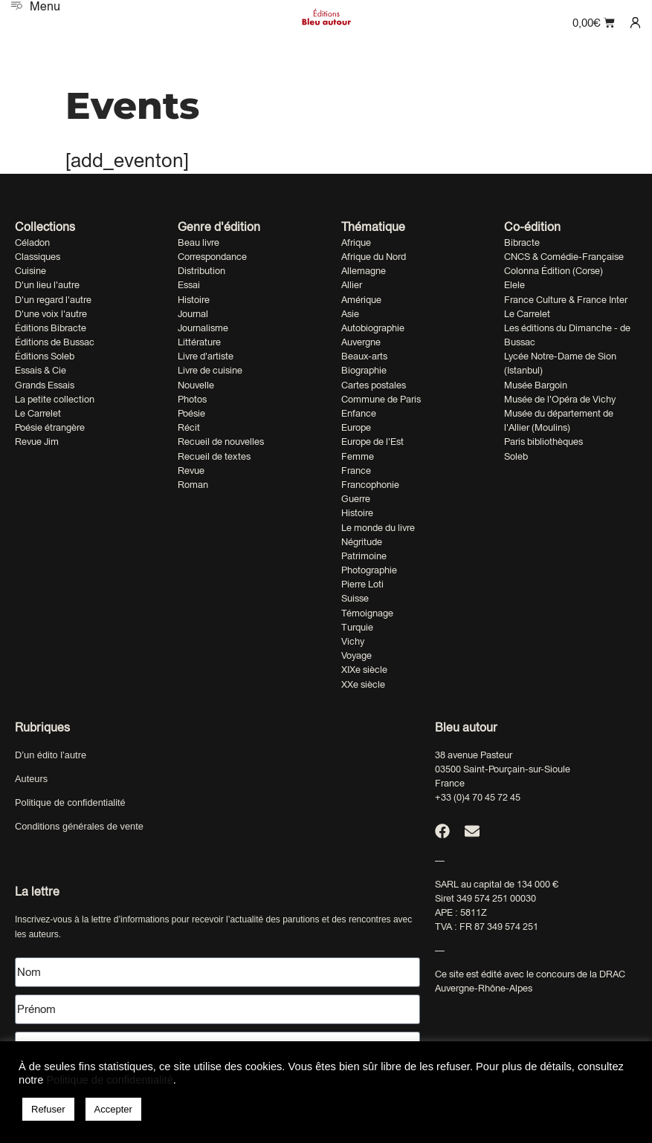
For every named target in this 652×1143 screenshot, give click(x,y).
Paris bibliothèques (543, 441)
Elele (514, 284)
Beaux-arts (364, 356)
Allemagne (363, 270)
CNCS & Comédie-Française (564, 256)
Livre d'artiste (205, 356)
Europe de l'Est (372, 441)
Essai (189, 284)
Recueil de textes (214, 456)
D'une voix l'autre (51, 313)
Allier (351, 284)
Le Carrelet (38, 413)
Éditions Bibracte (50, 327)
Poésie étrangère (50, 427)
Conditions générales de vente (79, 826)
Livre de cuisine (210, 370)
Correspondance (212, 256)
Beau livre (198, 242)
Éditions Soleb (44, 356)
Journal (193, 313)
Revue (191, 470)
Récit (189, 427)
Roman (193, 484)
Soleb (516, 456)
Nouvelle (196, 385)
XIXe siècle (364, 669)
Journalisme (203, 327)
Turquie (357, 627)
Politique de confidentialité (70, 802)
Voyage (356, 655)
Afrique (356, 242)
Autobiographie (372, 327)
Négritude (361, 541)
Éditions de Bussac (54, 342)
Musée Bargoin (535, 385)
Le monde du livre (378, 527)
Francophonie (370, 484)
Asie (350, 313)
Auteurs (31, 778)
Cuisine (30, 270)
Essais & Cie (40, 370)
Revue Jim (37, 441)
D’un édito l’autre (50, 755)
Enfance (358, 413)
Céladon (32, 242)
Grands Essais (44, 385)
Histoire (194, 299)
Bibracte (522, 242)
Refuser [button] (48, 1109)
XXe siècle (363, 684)
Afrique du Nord (373, 256)
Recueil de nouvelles (221, 441)
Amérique (361, 299)
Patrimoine (364, 555)
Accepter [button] (113, 1109)
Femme (357, 456)
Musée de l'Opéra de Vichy (560, 399)
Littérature (199, 342)
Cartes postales (373, 385)
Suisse (355, 598)
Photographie (369, 570)
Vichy (352, 641)
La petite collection (54, 399)
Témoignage (367, 613)
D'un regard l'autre (53, 299)
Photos (192, 399)
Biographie (364, 370)
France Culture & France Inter (565, 299)
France (356, 470)
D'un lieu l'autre (47, 284)
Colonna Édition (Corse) (553, 270)
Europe (356, 427)
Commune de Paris (381, 399)
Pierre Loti (362, 584)
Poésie (191, 413)
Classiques (37, 256)
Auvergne (361, 342)
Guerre (355, 498)
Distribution (201, 270)
